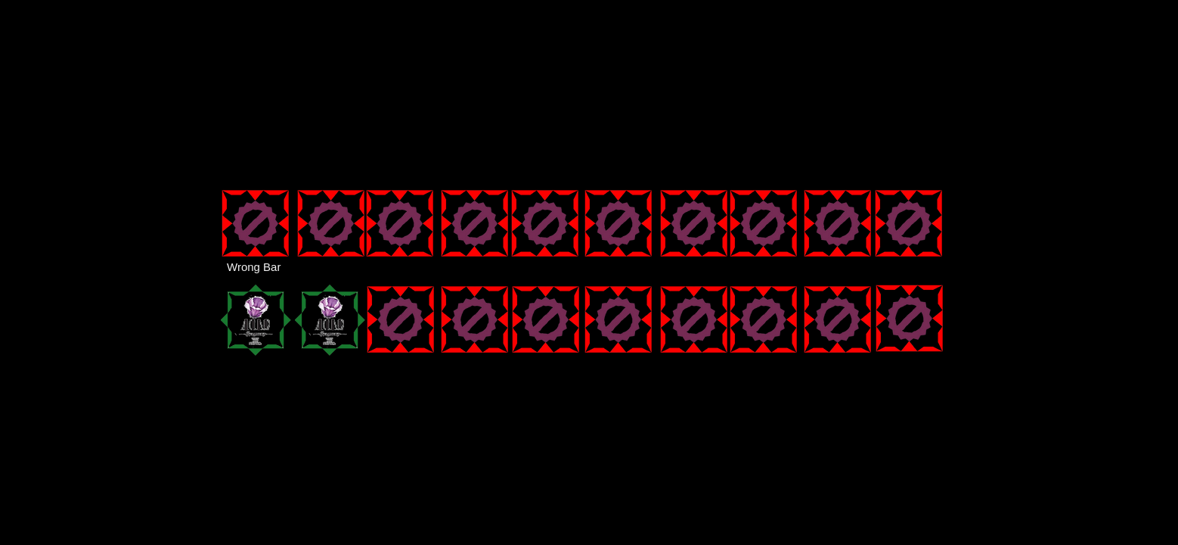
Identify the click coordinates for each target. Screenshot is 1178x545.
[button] (331, 320)
